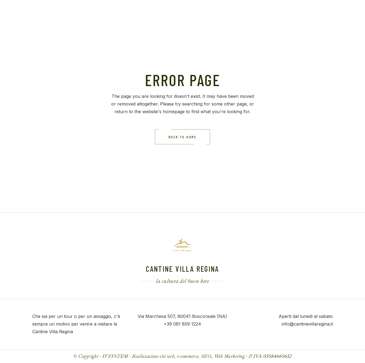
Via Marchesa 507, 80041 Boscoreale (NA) (182, 316)
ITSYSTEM (115, 356)
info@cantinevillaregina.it (307, 324)
